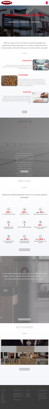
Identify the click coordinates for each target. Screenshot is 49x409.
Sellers (2, 398)
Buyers (2, 399)
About (2, 395)
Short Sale (3, 401)
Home (2, 393)
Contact (3, 402)
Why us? (3, 396)
